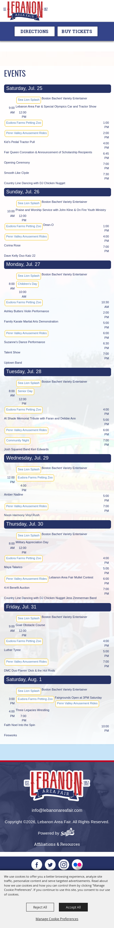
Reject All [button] (40, 907)
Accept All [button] (73, 907)
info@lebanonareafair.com (57, 810)
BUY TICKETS (77, 31)
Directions (35, 31)
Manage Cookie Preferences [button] (57, 919)
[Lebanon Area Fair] (26, 11)
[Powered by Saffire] (69, 833)
